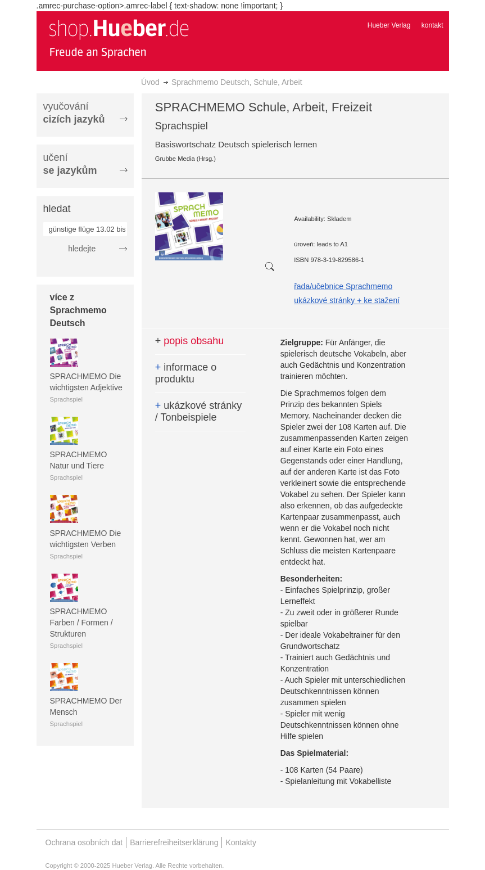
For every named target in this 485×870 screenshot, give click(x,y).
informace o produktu (186, 373)
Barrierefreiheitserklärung (174, 842)
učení (70, 164)
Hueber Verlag (389, 25)
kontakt (432, 25)
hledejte (82, 248)
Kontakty (240, 842)
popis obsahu (189, 340)
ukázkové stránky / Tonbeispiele (198, 411)
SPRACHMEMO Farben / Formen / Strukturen (81, 622)
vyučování (74, 113)
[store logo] (119, 38)
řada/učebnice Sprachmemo (343, 286)
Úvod (150, 82)
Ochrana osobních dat (84, 842)
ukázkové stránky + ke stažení (347, 300)
